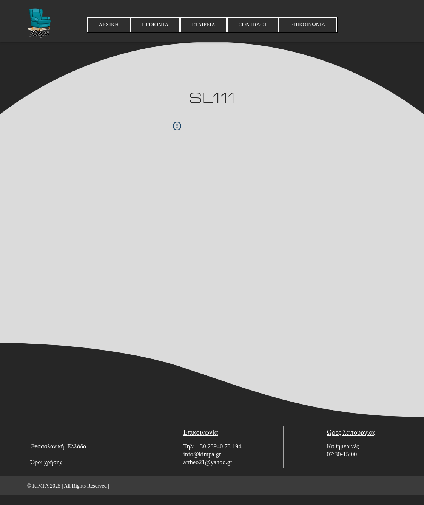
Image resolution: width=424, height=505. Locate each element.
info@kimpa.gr (202, 454)
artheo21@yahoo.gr (208, 462)
